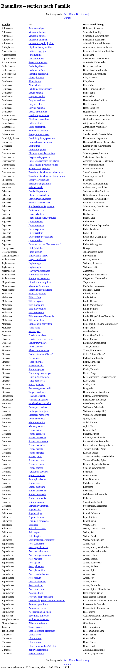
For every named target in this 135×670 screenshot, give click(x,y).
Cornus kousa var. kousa (40, 142)
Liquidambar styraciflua (40, 47)
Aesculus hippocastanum (41, 596)
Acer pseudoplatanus (39, 574)
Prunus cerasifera (37, 433)
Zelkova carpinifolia (38, 649)
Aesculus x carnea (37, 608)
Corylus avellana (37, 100)
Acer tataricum (36, 585)
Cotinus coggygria (37, 51)
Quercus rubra (35, 240)
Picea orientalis (36, 365)
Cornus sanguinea (37, 149)
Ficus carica (34, 327)
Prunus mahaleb (36, 452)
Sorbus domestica (37, 490)
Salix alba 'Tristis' (37, 528)
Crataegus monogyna (39, 415)
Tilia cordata (35, 297)
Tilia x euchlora (36, 320)
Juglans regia (35, 267)
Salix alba (33, 524)
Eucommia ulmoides (39, 615)
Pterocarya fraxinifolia (39, 274)
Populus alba (35, 509)
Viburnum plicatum (38, 39)
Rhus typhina (35, 55)
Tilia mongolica (36, 305)
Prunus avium (35, 430)
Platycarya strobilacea (39, 271)
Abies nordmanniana (39, 350)
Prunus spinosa (36, 468)
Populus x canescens (39, 521)
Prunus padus (35, 456)
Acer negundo (35, 559)
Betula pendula (36, 92)
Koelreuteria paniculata (40, 612)
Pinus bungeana (36, 369)
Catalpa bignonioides (39, 115)
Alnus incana (35, 81)
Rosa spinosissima (37, 479)
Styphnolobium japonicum (41, 206)
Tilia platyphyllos (37, 308)
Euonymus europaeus (39, 134)
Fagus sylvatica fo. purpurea (42, 217)
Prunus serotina (36, 460)
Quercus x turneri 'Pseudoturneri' (45, 244)
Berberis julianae (37, 66)
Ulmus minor (35, 638)
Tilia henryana (35, 301)
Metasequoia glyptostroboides (43, 164)
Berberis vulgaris (37, 70)
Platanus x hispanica (38, 399)
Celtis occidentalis (37, 127)
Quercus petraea (36, 229)
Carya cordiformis (37, 259)
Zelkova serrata (36, 653)
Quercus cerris (36, 221)
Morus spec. (34, 331)
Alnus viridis (35, 85)
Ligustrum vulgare (38, 343)
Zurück (67, 18)
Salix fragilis (35, 536)
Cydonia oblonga (37, 418)
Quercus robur (35, 233)
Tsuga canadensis (37, 392)
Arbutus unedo (36, 187)
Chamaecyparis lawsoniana (42, 153)
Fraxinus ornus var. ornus (41, 339)
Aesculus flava (36, 593)
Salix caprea (34, 532)
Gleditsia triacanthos (39, 119)
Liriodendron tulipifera (40, 282)
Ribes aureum (35, 252)
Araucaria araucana (38, 62)
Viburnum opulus (37, 36)
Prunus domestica (37, 437)
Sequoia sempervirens (39, 168)
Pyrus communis (37, 475)
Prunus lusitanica (37, 445)
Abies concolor (36, 346)
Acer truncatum (36, 589)
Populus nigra (35, 513)
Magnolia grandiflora (39, 286)
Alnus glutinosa (36, 77)
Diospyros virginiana (39, 180)
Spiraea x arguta (36, 502)
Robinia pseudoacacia (39, 202)
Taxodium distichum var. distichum (46, 172)
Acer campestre (36, 543)
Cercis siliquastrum (38, 191)
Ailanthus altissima (38, 623)
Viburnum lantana (37, 32)
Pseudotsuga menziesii (40, 388)
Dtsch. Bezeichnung (79, 14)
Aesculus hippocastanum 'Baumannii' (47, 600)
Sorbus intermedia (37, 494)
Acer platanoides (37, 570)
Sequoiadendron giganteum (42, 631)
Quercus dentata (36, 225)
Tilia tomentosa (36, 312)
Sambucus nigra (36, 28)
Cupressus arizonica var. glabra (44, 161)
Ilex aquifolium (36, 58)
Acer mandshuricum (38, 551)
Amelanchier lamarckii (40, 403)
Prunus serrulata (36, 464)
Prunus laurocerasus (38, 441)
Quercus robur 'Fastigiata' (41, 236)
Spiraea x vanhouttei (39, 505)
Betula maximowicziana (40, 89)
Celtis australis (36, 123)
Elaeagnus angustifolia (40, 183)
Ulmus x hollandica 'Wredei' (42, 646)
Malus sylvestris (36, 426)
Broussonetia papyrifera (40, 324)
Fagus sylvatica (36, 214)
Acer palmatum (36, 566)
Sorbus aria (34, 483)
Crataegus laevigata (38, 411)
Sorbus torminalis (37, 498)
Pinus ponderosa (36, 380)
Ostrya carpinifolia (38, 111)
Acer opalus (34, 562)
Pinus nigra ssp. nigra (39, 377)
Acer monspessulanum (40, 555)
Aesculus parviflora (38, 604)
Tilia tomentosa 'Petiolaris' (41, 316)
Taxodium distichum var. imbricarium (47, 176)
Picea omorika (35, 361)
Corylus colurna (36, 104)
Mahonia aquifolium (38, 73)
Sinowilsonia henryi (38, 255)
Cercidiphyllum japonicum (42, 138)
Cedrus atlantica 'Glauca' (41, 354)
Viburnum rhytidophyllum (41, 43)
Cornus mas (34, 145)
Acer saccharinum (37, 581)
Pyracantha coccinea (38, 471)
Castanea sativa (36, 210)
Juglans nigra (35, 263)
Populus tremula (36, 517)
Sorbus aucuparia (37, 487)
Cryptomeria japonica (39, 157)
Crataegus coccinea (38, 407)
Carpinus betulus (37, 96)
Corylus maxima (37, 108)
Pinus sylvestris (36, 384)
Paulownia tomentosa (39, 619)
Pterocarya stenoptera (39, 278)
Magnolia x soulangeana (40, 289)
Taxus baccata (35, 627)
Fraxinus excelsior (37, 335)
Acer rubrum (35, 577)
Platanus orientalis (37, 396)
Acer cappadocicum (38, 547)
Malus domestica (37, 422)
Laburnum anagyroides (40, 199)
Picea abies (34, 358)
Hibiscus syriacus (37, 293)
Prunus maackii (36, 449)
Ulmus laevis (35, 634)
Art (65, 14)
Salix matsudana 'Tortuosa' (41, 540)
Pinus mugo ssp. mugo (40, 373)
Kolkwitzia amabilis (38, 130)
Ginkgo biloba (35, 248)
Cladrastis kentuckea (39, 195)
